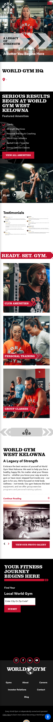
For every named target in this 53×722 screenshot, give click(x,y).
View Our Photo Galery (31, 544)
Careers (43, 682)
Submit (12, 608)
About (25, 682)
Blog (26, 696)
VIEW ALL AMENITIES (18, 155)
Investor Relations (17, 689)
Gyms (9, 682)
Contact (41, 689)
